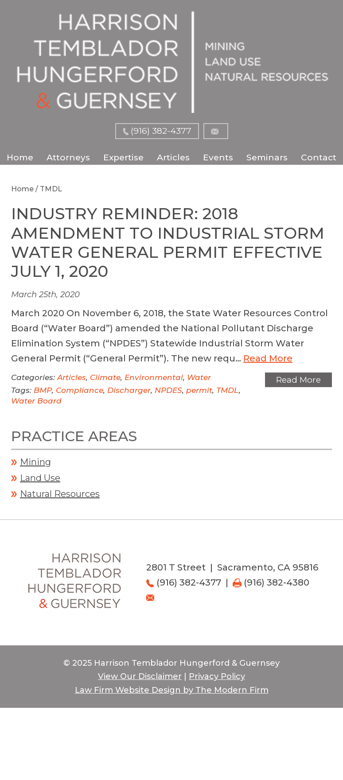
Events (218, 157)
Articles (173, 157)
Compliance (79, 390)
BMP (43, 390)
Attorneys (68, 157)
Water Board (36, 400)
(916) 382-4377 (161, 131)
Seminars (267, 157)
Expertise (123, 157)
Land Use (40, 478)
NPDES (168, 390)
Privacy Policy (217, 676)
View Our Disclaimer (140, 676)
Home (20, 157)
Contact (318, 157)
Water (199, 377)
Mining (35, 462)
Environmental (154, 377)
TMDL (227, 390)
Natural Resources (60, 494)
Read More (267, 358)
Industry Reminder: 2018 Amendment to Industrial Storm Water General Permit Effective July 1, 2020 (167, 242)
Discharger (129, 390)
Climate (105, 377)
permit (199, 390)
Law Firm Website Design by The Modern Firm (172, 690)
